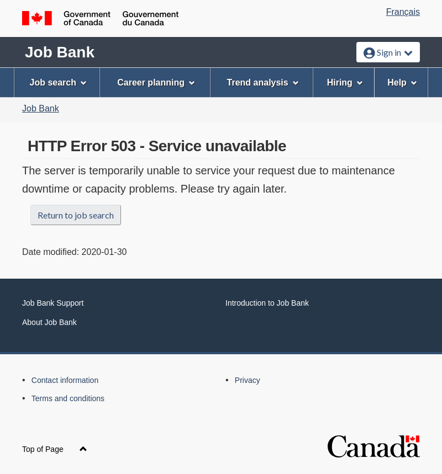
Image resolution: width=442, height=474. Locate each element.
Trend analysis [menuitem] (263, 82)
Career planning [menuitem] (156, 82)
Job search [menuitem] (58, 82)
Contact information (64, 380)
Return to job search (76, 215)
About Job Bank (49, 322)
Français (403, 12)
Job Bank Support (52, 303)
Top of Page (54, 449)
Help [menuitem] (402, 82)
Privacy (247, 380)
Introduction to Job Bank (267, 303)
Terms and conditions (67, 398)
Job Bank (59, 52)
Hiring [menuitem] (345, 82)
